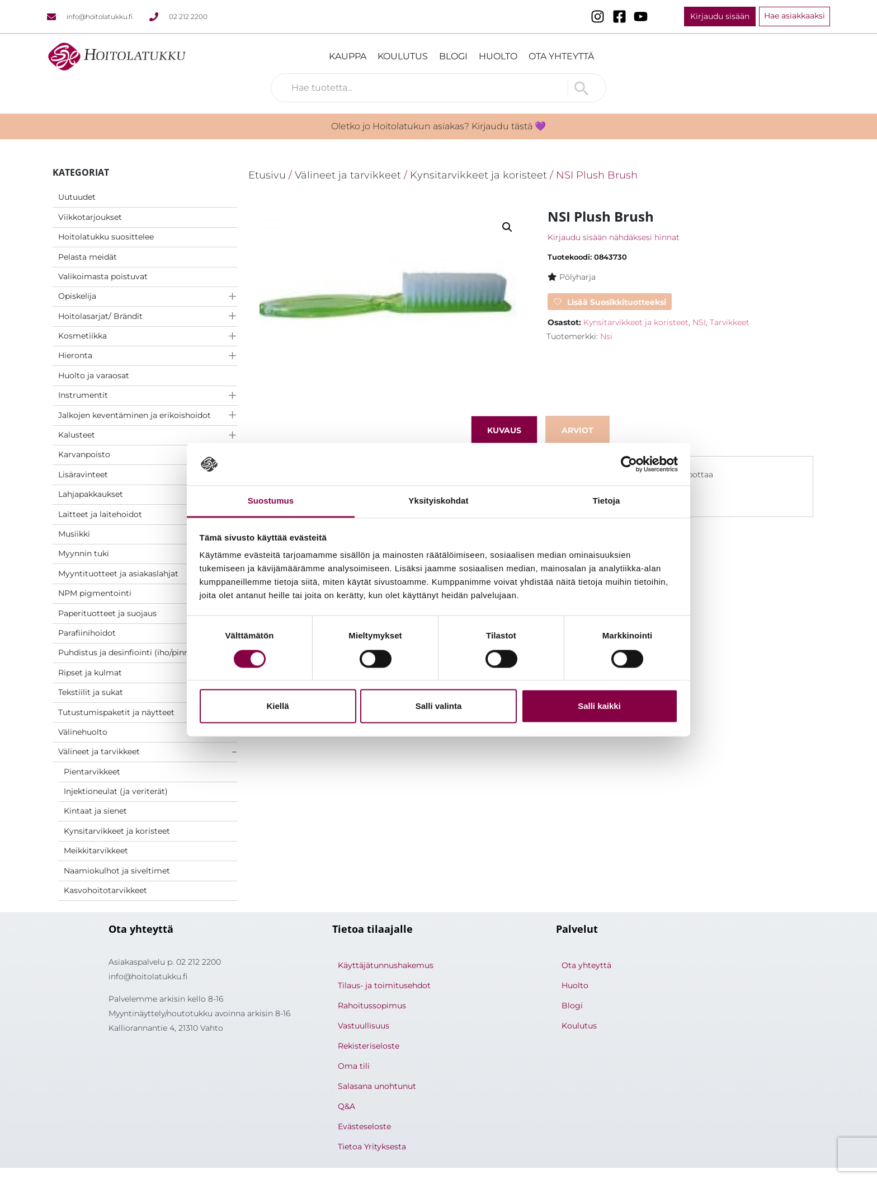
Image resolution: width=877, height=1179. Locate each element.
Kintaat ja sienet (95, 811)
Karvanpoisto (84, 454)
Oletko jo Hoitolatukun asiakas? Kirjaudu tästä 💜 (438, 126)
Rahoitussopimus (372, 1005)
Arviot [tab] (577, 430)
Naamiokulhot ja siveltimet (117, 871)
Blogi (453, 56)
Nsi (606, 336)
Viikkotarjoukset (90, 217)
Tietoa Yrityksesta (372, 1147)
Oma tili (354, 1066)
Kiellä (277, 706)
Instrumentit (83, 395)
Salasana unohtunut (377, 1086)
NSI (699, 322)
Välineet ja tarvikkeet (99, 751)
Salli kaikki (599, 706)
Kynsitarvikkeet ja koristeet (117, 831)
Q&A (346, 1106)
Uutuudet (77, 197)
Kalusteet (76, 435)
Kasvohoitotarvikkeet (105, 890)
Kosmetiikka (82, 336)
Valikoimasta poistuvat (103, 276)
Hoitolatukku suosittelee (106, 237)
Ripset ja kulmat (90, 673)
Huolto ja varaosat (93, 375)
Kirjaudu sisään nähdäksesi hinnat (614, 237)
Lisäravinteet (83, 474)
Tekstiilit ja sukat (90, 692)
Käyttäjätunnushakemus (385, 965)
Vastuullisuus (363, 1026)
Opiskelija (77, 296)
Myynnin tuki (83, 553)
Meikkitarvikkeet (96, 851)
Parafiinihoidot (87, 633)
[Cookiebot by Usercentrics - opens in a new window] (629, 463)
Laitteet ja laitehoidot (100, 514)
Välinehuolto (82, 732)
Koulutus (403, 56)
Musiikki (74, 534)
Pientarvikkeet (92, 772)
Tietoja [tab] (606, 501)
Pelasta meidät (87, 257)
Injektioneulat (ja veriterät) (116, 791)
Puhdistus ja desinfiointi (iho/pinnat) (129, 652)
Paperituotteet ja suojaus (107, 613)
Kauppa (347, 56)
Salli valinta (439, 706)
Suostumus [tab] (271, 501)
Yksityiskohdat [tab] (438, 501)
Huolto (498, 56)
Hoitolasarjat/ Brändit (100, 316)
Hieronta (75, 355)
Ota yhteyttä (561, 56)
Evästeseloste (364, 1126)
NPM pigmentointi (94, 593)
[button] (507, 227)
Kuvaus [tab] (504, 430)
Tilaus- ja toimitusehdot (384, 985)
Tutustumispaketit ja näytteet (116, 712)
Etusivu (267, 175)
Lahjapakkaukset (90, 494)
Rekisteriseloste (368, 1046)
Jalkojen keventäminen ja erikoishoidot (134, 415)
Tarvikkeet (729, 322)
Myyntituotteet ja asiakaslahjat (118, 574)
